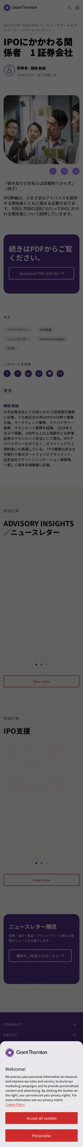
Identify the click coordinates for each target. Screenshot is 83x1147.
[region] (41, 1094)
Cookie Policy (15, 1104)
